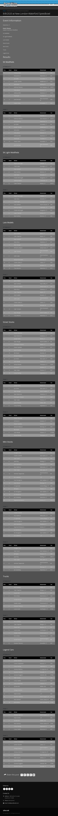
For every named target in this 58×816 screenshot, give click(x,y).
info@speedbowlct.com (13, 803)
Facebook (22, 775)
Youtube (9, 789)
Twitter (25, 775)
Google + (31, 775)
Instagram (12, 789)
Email (34, 775)
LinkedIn (28, 775)
